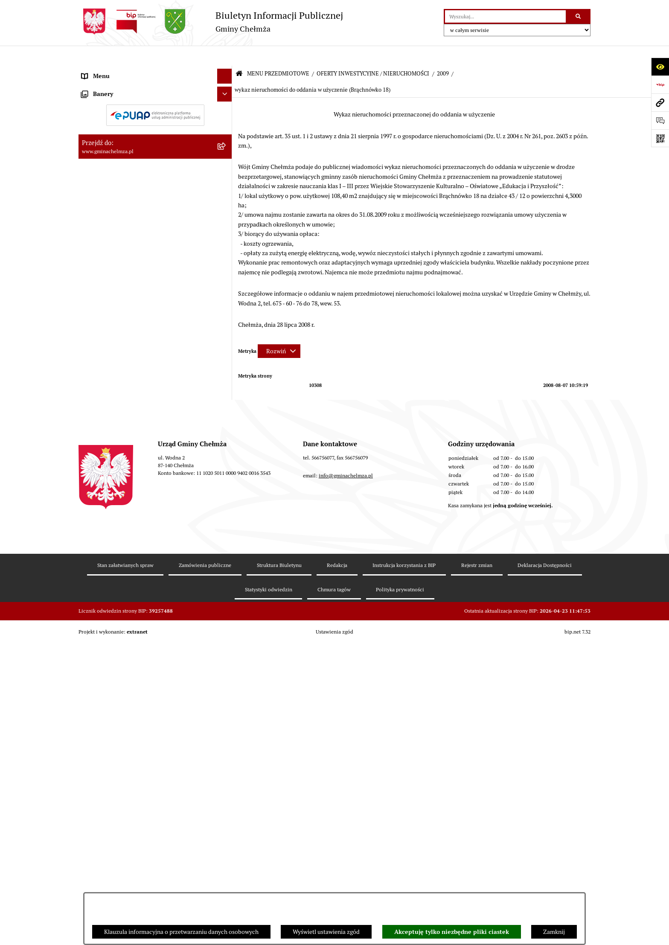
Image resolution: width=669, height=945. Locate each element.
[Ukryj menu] (224, 56)
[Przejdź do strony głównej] (211, 22)
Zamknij (554, 932)
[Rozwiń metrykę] (279, 331)
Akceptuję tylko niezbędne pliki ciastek (451, 932)
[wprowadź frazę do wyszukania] (505, 16)
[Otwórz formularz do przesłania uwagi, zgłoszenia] (660, 120)
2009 (443, 53)
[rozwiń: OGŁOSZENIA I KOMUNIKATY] (226, 91)
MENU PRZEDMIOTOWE (278, 53)
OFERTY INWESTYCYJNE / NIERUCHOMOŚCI (373, 53)
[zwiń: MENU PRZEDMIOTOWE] (226, 71)
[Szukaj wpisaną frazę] (578, 16)
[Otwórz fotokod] (660, 138)
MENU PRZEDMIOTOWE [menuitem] (114, 71)
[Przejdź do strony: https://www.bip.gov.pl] (660, 84)
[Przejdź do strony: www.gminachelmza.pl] (660, 102)
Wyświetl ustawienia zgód (326, 932)
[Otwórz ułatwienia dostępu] (660, 67)
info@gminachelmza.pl (346, 834)
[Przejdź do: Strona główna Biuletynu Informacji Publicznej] (239, 54)
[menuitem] (155, 91)
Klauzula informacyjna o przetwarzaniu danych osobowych (181, 932)
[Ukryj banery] (224, 693)
